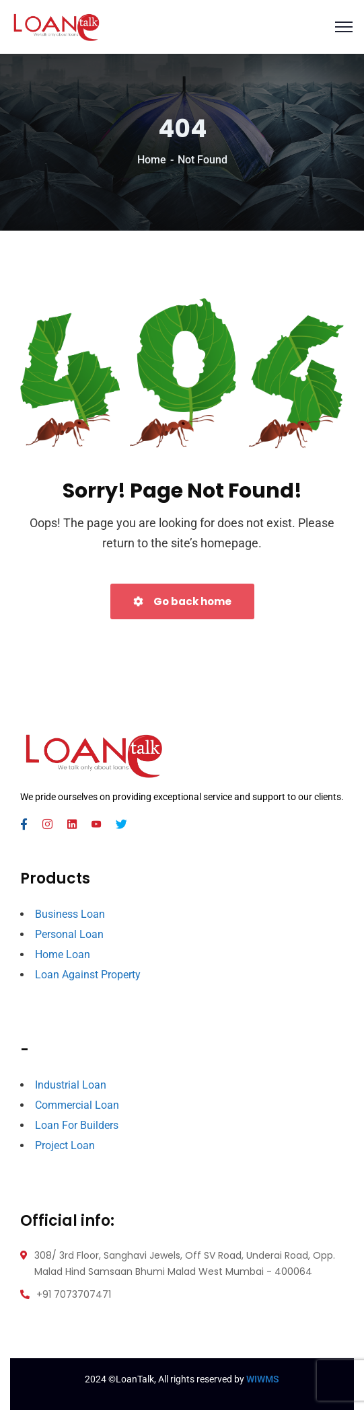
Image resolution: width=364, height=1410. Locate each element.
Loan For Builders (76, 1125)
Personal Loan (69, 934)
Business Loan (70, 914)
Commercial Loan (77, 1105)
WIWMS (262, 1379)
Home (151, 159)
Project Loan (65, 1145)
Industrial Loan (70, 1085)
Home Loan (62, 954)
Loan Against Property (88, 974)
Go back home (182, 601)
